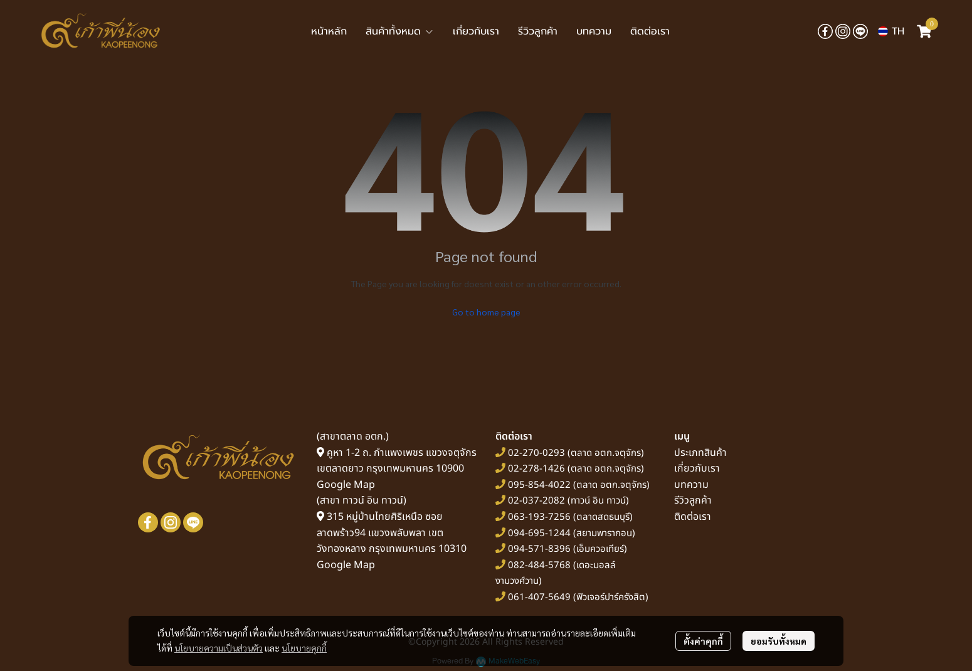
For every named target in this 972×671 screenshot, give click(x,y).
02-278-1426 (536, 469)
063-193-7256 (539, 517)
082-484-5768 (539, 565)
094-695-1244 (539, 533)
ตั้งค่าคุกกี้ (703, 641)
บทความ (691, 484)
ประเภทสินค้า (700, 452)
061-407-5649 (539, 597)
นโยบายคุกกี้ (304, 647)
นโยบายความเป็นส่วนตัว (218, 647)
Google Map (346, 484)
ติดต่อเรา (692, 516)
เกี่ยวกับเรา (697, 468)
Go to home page (486, 311)
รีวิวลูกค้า (693, 500)
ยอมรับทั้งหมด (778, 641)
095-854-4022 (539, 485)
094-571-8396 (539, 549)
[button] (891, 31)
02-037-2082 (536, 501)
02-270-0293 (535, 453)
